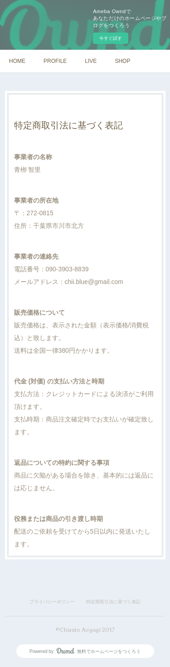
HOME (17, 61)
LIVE (91, 61)
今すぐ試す (110, 38)
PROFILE (55, 61)
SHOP (122, 61)
